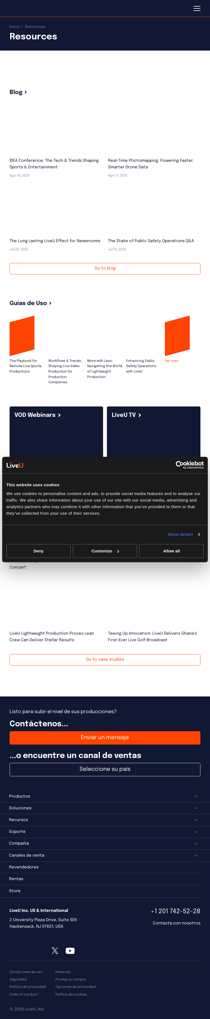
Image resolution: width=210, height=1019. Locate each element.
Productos (19, 796)
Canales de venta (26, 855)
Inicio (14, 27)
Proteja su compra (71, 979)
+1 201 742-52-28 (175, 911)
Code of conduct (24, 994)
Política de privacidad (28, 987)
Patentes (63, 972)
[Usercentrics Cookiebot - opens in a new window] (180, 465)
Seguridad (18, 979)
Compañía (19, 843)
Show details (180, 534)
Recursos (18, 820)
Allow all (171, 551)
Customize (105, 551)
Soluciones (20, 808)
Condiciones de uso (26, 972)
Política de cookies (71, 994)
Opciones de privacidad (76, 987)
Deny (38, 551)
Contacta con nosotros (176, 923)
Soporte (17, 832)
